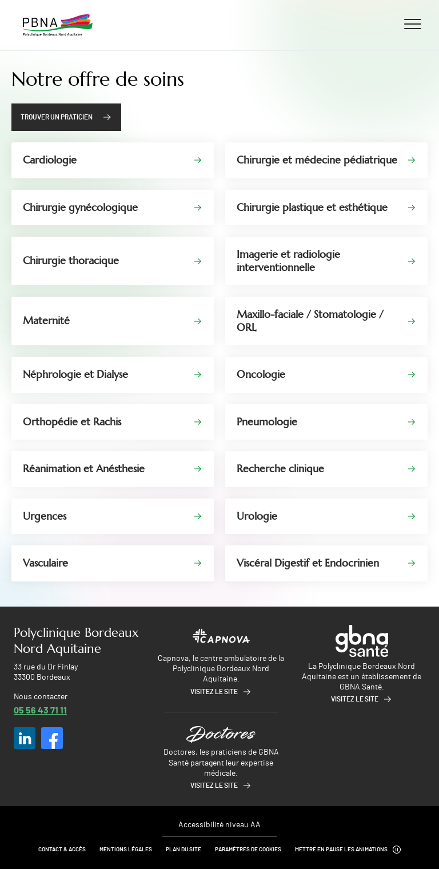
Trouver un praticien (57, 117)
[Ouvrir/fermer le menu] (412, 23)
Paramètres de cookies (248, 849)
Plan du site (183, 849)
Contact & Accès (62, 849)
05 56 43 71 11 (40, 709)
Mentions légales (125, 849)
